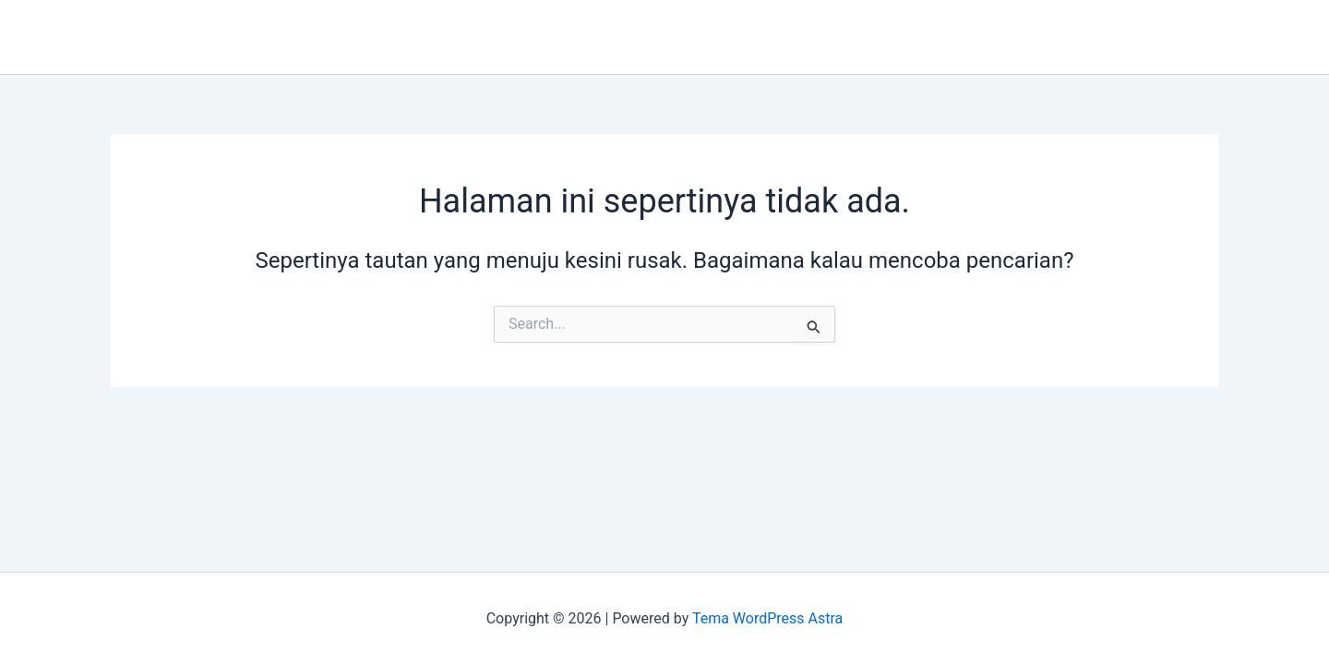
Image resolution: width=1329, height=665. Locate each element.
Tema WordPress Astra (767, 618)
